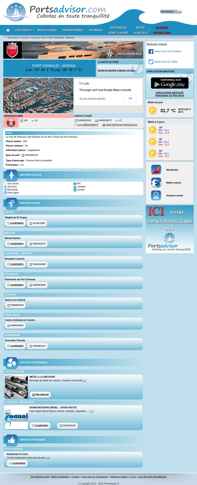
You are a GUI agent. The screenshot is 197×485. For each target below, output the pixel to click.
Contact (75, 476)
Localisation (16, 223)
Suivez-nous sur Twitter (163, 61)
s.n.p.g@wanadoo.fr (88, 125)
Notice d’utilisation (60, 476)
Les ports (35, 38)
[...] (84, 380)
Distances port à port (118, 30)
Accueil (25, 38)
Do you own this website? (93, 98)
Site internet (42, 394)
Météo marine (166, 182)
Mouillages (47, 30)
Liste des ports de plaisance (152, 476)
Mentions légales (119, 476)
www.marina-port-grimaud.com (121, 125)
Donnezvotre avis (161, 30)
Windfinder (164, 170)
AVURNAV (96, 30)
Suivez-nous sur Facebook (165, 51)
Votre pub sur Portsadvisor (95, 476)
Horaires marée (167, 195)
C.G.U (133, 476)
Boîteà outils (142, 30)
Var (43, 38)
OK (130, 98)
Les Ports (24, 30)
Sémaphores (73, 30)
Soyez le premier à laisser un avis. (116, 70)
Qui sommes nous (39, 476)
